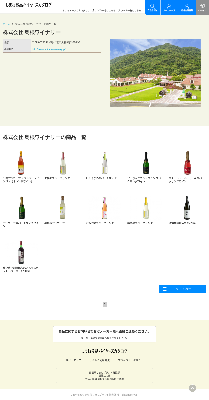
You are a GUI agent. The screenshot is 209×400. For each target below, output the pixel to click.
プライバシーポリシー (130, 360)
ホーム (6, 24)
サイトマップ (73, 360)
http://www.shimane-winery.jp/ (48, 49)
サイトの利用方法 (99, 360)
